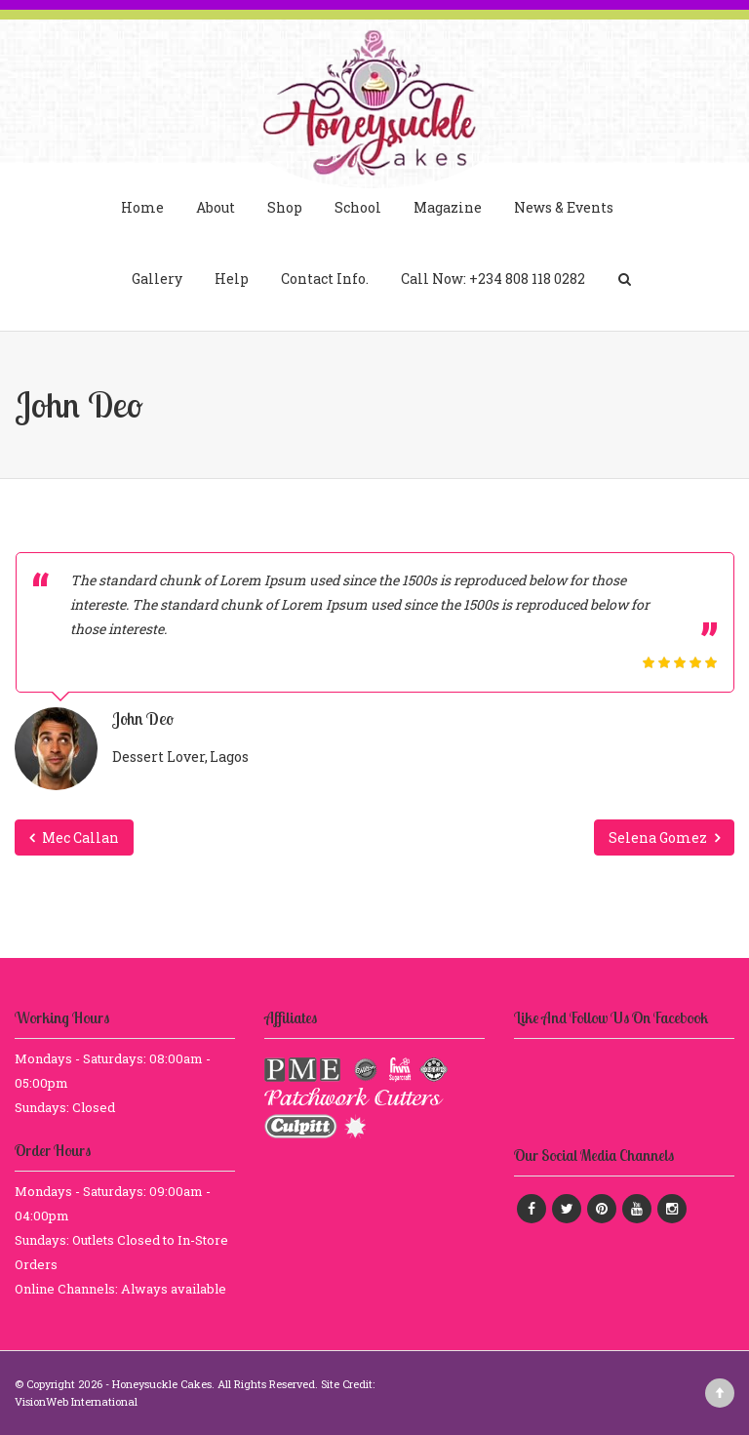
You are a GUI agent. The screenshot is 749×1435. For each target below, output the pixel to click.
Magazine (448, 207)
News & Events (563, 207)
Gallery (157, 278)
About (215, 207)
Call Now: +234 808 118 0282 (493, 278)
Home (142, 207)
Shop (284, 207)
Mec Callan (74, 837)
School (358, 207)
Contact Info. (325, 278)
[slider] (680, 662)
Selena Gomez (664, 837)
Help (232, 278)
